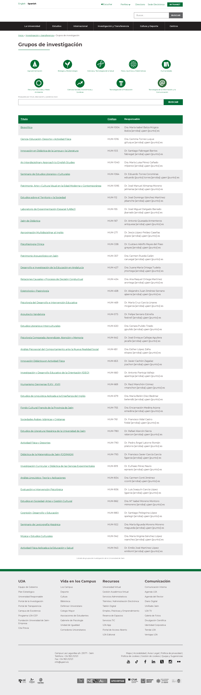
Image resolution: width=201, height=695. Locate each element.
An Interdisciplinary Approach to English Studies (48, 162)
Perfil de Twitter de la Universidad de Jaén (162, 661)
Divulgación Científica (155, 620)
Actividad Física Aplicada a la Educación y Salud (47, 548)
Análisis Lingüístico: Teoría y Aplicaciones (43, 477)
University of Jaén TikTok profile (136, 661)
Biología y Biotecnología (67, 71)
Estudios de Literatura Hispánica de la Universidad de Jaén (53, 431)
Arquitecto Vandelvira (33, 314)
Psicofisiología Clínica (32, 244)
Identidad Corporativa (155, 625)
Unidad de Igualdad (70, 625)
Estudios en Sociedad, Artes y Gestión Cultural (46, 501)
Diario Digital (151, 601)
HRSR (80, 681)
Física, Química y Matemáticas (133, 71)
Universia (117, 681)
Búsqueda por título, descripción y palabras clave (37, 97)
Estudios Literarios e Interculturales (40, 326)
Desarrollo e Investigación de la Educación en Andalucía (52, 267)
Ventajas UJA (151, 634)
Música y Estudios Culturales (37, 536)
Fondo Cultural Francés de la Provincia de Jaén (47, 407)
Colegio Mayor (67, 611)
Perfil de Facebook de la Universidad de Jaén (145, 661)
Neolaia (97, 681)
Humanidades (166, 71)
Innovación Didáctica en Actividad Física (43, 361)
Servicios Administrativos (115, 596)
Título (24, 119)
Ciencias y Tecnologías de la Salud (100, 71)
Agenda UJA (151, 592)
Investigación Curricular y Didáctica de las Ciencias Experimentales (58, 466)
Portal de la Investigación (30, 601)
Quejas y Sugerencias (172, 656)
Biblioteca (65, 601)
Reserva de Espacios (113, 615)
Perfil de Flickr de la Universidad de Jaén (178, 661)
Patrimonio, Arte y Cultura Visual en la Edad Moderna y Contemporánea (61, 185)
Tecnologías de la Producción (121, 90)
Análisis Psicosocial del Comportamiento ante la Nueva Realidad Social (60, 349)
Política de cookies (130, 656)
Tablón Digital (109, 606)
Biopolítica (26, 127)
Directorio (140, 4)
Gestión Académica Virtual (115, 592)
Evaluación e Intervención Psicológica (42, 489)
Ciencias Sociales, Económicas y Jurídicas (80, 91)
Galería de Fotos (153, 615)
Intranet (175, 4)
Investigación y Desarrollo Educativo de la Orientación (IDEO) (55, 372)
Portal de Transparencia (29, 606)
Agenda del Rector (154, 596)
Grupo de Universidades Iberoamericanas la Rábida (162, 681)
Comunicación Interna (156, 587)
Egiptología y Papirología (35, 291)
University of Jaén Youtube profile (128, 661)
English (21, 3)
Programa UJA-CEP (28, 615)
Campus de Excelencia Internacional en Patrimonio (22, 681)
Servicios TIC (109, 620)
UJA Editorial (109, 634)
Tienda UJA (150, 630)
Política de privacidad (171, 653)
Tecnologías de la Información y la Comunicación (162, 91)
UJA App (107, 625)
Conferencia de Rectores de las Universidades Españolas (133, 681)
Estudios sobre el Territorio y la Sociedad (43, 197)
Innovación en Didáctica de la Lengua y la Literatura (49, 150)
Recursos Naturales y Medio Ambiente (39, 91)
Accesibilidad (139, 653)
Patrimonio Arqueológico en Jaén (39, 256)
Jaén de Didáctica (30, 221)
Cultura (63, 596)
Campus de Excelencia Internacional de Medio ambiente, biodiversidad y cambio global (41, 681)
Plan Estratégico (26, 592)
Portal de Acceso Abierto (115, 630)
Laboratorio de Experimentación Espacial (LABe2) (48, 209)
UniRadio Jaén (152, 606)
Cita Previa (23, 628)
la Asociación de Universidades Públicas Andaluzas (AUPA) (147, 681)
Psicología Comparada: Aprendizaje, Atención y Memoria (52, 337)
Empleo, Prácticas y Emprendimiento (121, 611)
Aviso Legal (153, 653)
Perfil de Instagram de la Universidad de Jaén (170, 661)
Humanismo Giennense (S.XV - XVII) (40, 384)
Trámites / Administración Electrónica (121, 601)
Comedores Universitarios (73, 630)
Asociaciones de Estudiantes (74, 615)
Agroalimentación (34, 71)
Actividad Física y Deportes (35, 442)
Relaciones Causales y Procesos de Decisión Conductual (52, 279)
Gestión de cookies (150, 656)
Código (112, 119)
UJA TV (148, 611)
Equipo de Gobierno (28, 587)
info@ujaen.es (62, 662)
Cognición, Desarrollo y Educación (40, 513)
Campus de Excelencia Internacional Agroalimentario (32, 681)
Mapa (129, 653)
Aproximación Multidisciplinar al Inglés (42, 232)
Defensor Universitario (71, 606)
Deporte (64, 592)
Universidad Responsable (30, 596)
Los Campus (66, 587)
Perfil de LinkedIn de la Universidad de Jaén (153, 661)
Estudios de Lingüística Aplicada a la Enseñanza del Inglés (53, 396)
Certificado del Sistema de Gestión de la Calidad (177, 680)
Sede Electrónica (156, 4)
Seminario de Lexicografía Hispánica (40, 524)
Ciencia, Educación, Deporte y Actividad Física (46, 139)
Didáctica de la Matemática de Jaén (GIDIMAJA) (47, 454)
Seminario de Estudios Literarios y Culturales (45, 174)
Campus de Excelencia (29, 611)
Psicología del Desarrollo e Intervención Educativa (49, 302)
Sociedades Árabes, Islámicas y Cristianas (43, 419)
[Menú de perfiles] (126, 4)
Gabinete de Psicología (71, 620)
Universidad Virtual (112, 587)
